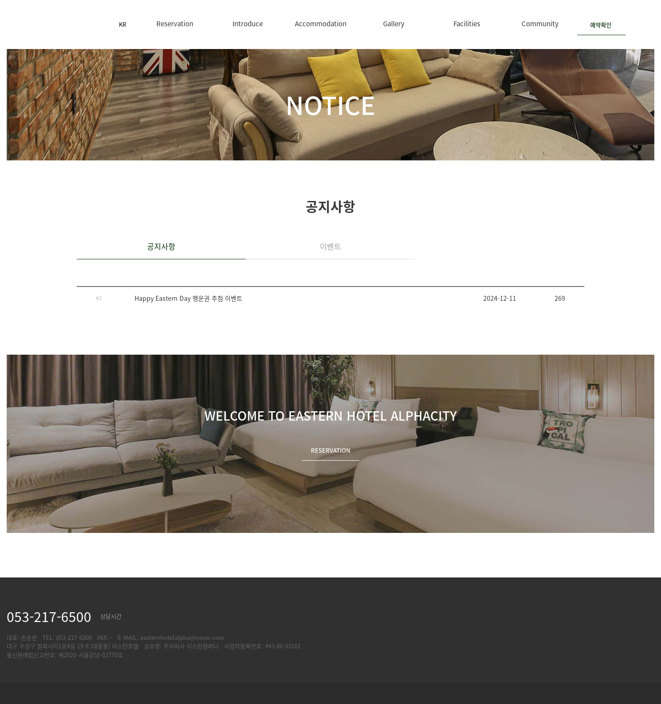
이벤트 (330, 246)
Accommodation (321, 23)
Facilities (466, 23)
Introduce (248, 23)
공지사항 (161, 246)
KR (122, 24)
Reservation (174, 23)
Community (540, 23)
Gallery (393, 23)
